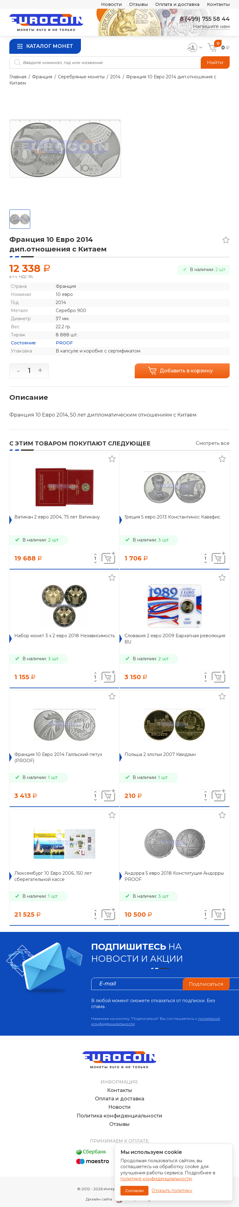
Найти (215, 62)
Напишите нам (211, 26)
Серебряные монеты (81, 77)
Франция (42, 77)
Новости (105, 4)
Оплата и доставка (174, 4)
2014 (115, 77)
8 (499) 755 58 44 (204, 19)
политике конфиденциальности (156, 1179)
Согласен (134, 1190)
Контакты (218, 4)
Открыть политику (172, 1190)
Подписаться (206, 984)
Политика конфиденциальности (119, 1110)
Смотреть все (213, 443)
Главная (17, 77)
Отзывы (133, 4)
